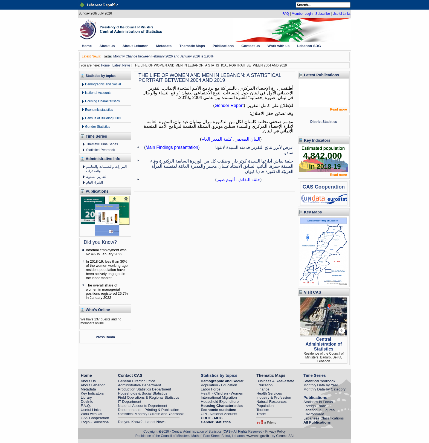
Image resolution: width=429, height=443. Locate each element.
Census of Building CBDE (104, 118)
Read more (338, 109)
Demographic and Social (103, 84)
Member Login (302, 14)
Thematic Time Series (102, 144)
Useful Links (341, 14)
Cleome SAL (285, 436)
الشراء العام (94, 182)
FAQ (285, 14)
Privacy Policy (275, 431)
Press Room (105, 337)
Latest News (121, 65)
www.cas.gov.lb (258, 436)
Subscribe (322, 14)
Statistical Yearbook (100, 150)
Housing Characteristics (102, 101)
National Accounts (98, 93)
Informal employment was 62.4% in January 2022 (106, 252)
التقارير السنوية (96, 177)
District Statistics (323, 122)
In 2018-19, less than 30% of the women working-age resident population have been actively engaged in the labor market (106, 269)
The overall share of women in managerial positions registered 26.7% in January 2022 (107, 291)
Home (105, 65)
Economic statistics (99, 110)
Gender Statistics (97, 127)
